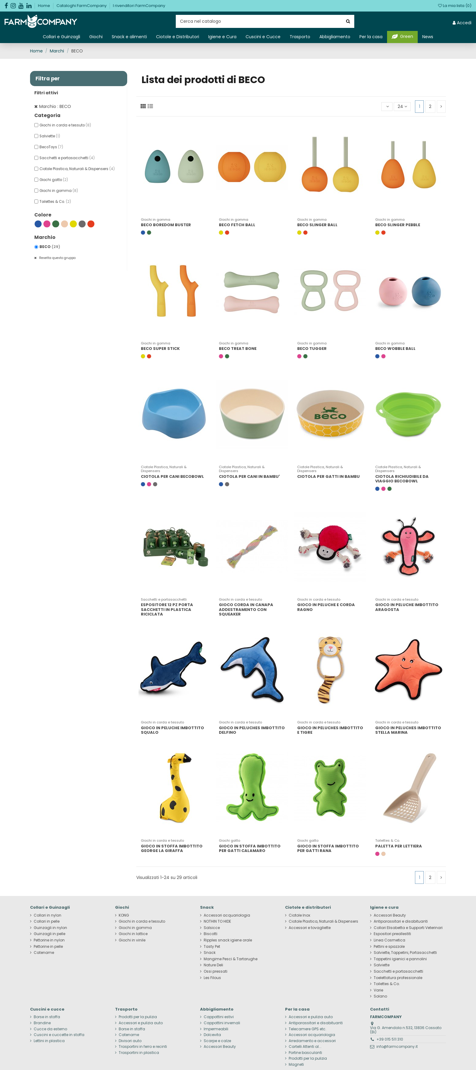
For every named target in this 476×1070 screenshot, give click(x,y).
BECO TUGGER (312, 348)
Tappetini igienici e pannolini (400, 959)
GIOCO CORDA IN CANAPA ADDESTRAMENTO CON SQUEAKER (246, 609)
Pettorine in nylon (49, 940)
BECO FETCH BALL (237, 225)
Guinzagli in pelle (49, 934)
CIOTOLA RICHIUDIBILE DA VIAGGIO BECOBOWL (402, 479)
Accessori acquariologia (227, 915)
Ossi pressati (215, 971)
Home (44, 5)
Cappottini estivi (219, 1017)
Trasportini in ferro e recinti (143, 1047)
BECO (49, 246)
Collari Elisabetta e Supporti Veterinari (408, 928)
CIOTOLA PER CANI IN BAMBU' (249, 476)
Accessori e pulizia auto (141, 1023)
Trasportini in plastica (139, 1053)
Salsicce (212, 928)
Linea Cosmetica (389, 940)
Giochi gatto (53, 179)
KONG (124, 915)
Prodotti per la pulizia (138, 1017)
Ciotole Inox (299, 915)
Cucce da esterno (50, 1029)
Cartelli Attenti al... (305, 1047)
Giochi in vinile (132, 940)
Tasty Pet (212, 946)
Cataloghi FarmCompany (81, 5)
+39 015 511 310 (389, 1039)
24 (402, 106)
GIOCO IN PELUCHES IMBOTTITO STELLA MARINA (408, 730)
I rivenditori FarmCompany (139, 5)
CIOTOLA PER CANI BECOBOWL (172, 476)
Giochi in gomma (58, 190)
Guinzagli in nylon (50, 928)
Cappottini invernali (222, 1023)
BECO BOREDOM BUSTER (166, 225)
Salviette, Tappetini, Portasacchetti (405, 953)
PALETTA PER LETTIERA (398, 846)
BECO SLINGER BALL (317, 225)
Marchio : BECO (55, 106)
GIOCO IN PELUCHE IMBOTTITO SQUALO (172, 730)
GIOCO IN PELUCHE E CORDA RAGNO (326, 607)
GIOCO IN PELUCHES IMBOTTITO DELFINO (252, 730)
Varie (378, 990)
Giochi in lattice (133, 934)
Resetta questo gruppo (57, 258)
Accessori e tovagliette (310, 928)
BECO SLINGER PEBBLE (397, 225)
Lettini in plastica (49, 1041)
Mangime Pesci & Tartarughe (230, 959)
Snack (210, 953)
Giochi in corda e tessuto (65, 125)
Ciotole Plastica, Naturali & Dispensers (77, 168)
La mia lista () (454, 5)
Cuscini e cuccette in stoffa (59, 1035)
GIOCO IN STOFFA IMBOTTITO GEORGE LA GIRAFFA (171, 848)
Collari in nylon (47, 915)
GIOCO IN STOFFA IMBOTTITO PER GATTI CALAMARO (249, 848)
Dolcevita (212, 1035)
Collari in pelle (46, 921)
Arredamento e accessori (312, 1041)
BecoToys (51, 147)
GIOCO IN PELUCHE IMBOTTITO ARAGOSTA (406, 607)
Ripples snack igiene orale (228, 940)
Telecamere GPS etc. (307, 1029)
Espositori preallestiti (392, 934)
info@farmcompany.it (397, 1046)
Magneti (296, 1064)
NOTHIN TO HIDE (217, 921)
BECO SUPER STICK (160, 348)
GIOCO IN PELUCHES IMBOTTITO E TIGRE (330, 730)
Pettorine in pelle (48, 946)
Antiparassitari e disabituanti (401, 921)
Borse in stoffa (47, 1017)
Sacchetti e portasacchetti (67, 158)
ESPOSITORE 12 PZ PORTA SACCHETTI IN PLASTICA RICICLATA (167, 609)
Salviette (49, 136)
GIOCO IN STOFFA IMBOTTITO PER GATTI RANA (328, 848)
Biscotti (210, 934)
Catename (44, 953)
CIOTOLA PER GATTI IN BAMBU (328, 476)
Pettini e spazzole (389, 946)
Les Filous (212, 978)
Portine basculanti (305, 1053)
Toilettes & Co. (55, 201)
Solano (380, 996)
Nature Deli (213, 965)
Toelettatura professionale (398, 978)
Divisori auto (130, 1041)
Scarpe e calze (217, 1041)
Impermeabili (216, 1029)
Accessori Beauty (390, 915)
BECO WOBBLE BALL (395, 348)
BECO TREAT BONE (238, 348)
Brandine (42, 1023)
